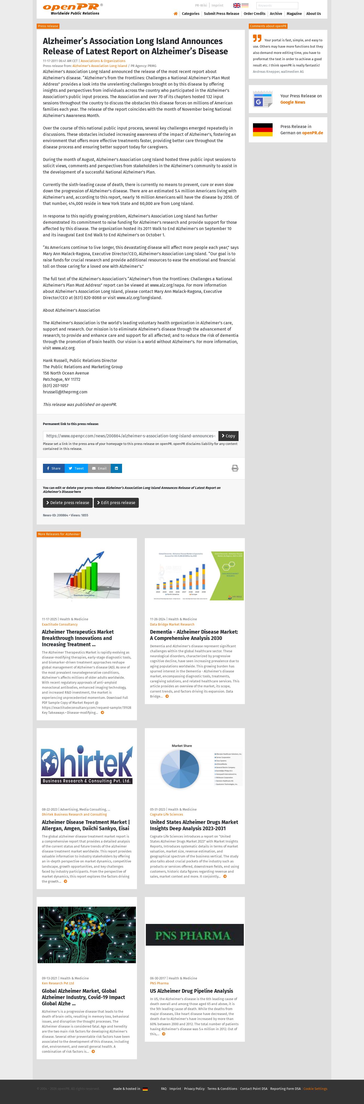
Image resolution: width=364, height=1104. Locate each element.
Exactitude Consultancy (60, 624)
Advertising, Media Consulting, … (85, 809)
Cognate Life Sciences (166, 814)
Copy (228, 435)
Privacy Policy (194, 1089)
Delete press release (67, 502)
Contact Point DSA (253, 1089)
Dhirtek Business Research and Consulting (74, 814)
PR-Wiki (201, 5)
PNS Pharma (159, 983)
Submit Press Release (221, 14)
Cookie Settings (315, 1089)
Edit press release (116, 502)
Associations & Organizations (103, 61)
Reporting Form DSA (285, 1089)
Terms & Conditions (222, 1089)
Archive (276, 14)
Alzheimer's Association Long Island (100, 66)
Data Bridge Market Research (172, 624)
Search (309, 5)
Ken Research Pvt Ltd (58, 983)
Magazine (294, 14)
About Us (313, 14)
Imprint (217, 5)
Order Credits (255, 14)
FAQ (164, 1089)
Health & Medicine (74, 619)
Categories (191, 14)
